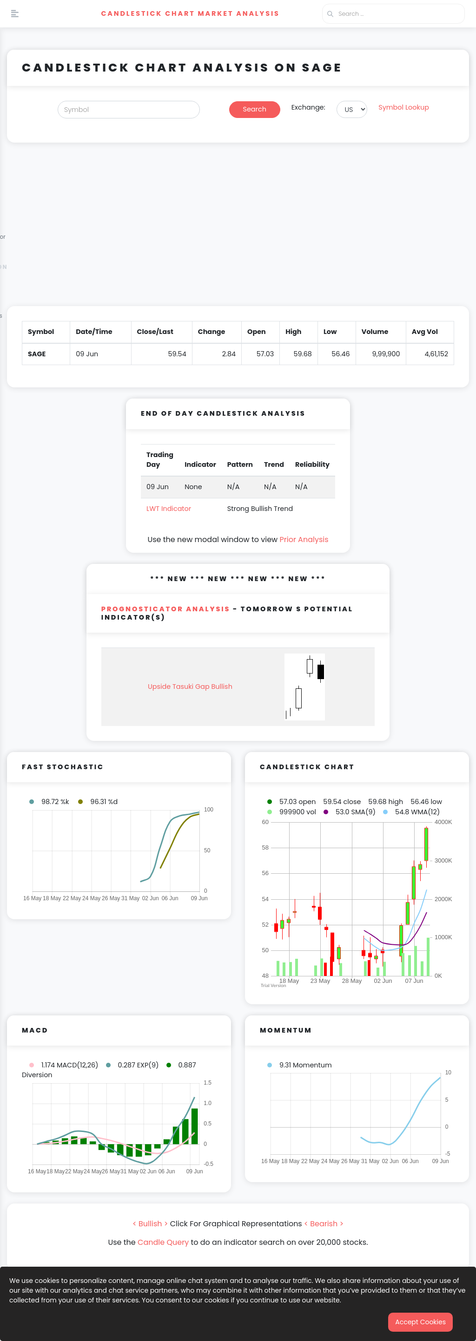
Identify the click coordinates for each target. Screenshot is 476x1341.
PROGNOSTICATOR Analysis (166, 609)
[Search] (129, 109)
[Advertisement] (238, 230)
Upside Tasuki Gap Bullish (190, 686)
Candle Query (163, 1242)
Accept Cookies (420, 1322)
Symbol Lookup (403, 107)
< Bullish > (150, 1223)
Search (254, 109)
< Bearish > (324, 1223)
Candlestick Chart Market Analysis (190, 13)
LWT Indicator (168, 508)
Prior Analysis (303, 539)
